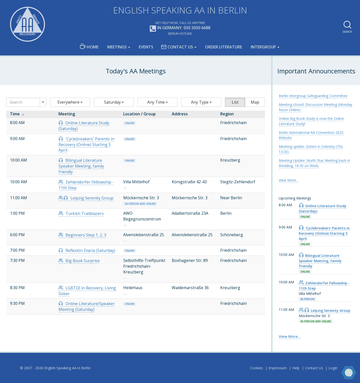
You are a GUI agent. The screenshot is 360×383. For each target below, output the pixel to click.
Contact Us (177, 47)
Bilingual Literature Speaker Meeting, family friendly (81, 166)
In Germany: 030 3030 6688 (180, 28)
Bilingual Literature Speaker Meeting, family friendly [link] (320, 260)
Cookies (256, 368)
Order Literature (223, 47)
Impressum (277, 368)
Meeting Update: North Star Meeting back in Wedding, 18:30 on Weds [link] (314, 163)
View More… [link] (290, 336)
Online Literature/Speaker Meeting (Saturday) (86, 306)
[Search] (23, 102)
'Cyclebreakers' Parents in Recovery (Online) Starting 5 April (86, 144)
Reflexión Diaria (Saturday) (86, 250)
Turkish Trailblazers (81, 213)
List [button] (235, 102)
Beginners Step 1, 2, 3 (82, 235)
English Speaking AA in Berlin (180, 10)
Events (146, 47)
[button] (70, 102)
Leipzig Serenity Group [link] (324, 310)
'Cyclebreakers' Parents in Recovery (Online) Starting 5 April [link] (324, 233)
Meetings (117, 47)
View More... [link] (288, 180)
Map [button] (255, 102)
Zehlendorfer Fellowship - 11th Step (86, 185)
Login (333, 368)
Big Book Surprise (79, 260)
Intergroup (263, 47)
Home (89, 46)
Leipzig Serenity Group (86, 198)
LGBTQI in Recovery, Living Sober (87, 290)
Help (296, 368)
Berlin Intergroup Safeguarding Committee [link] (313, 95)
